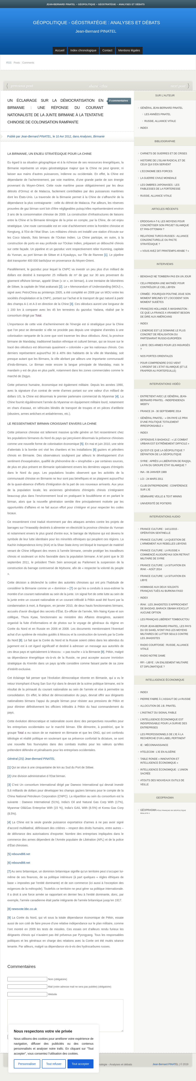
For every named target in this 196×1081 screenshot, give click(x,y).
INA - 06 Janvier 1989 (153, 472)
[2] (60, 286)
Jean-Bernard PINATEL (96, 31)
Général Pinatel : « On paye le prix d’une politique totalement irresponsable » (164, 422)
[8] (20, 640)
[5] (81, 443)
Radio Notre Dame (152, 655)
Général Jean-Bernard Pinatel (161, 107)
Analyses (86, 136)
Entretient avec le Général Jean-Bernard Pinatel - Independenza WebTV (163, 400)
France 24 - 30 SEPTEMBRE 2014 (160, 411)
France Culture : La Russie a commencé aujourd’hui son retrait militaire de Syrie (165, 554)
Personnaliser (27, 1064)
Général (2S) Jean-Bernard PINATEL (31, 758)
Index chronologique (83, 50)
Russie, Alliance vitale (160, 121)
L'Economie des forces (156, 171)
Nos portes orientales (156, 356)
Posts (17, 62)
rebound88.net (20, 854)
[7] (71, 588)
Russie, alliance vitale (156, 195)
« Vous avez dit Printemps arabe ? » (164, 250)
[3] (71, 304)
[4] (117, 396)
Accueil (59, 50)
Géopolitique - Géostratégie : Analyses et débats (96, 22)
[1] (105, 254)
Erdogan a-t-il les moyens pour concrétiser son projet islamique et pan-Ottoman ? (164, 225)
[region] (53, 1048)
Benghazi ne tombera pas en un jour (165, 276)
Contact (107, 50)
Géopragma (148, 810)
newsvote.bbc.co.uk (24, 909)
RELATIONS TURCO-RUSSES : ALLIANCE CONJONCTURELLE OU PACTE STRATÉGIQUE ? (164, 240)
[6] (94, 449)
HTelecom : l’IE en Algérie (158, 751)
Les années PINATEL (157, 114)
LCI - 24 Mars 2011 (151, 478)
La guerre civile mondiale (158, 178)
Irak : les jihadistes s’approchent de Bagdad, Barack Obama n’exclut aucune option (164, 608)
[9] (102, 651)
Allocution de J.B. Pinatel (158, 705)
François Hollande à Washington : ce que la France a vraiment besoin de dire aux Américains (165, 312)
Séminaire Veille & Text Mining (161, 496)
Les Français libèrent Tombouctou (164, 619)
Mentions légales (129, 50)
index (144, 127)
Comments (28, 62)
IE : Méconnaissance (154, 745)
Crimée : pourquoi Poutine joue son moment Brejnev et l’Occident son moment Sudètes (165, 298)
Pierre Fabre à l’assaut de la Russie (165, 699)
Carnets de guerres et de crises (163, 153)
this (103, 85)
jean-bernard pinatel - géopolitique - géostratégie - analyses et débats (95, 4)
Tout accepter (80, 1064)
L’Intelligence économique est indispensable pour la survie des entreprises (163, 723)
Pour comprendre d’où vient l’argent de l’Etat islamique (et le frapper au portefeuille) (163, 367)
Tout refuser (53, 1064)
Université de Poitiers (155, 503)
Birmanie (99, 136)
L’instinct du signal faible (158, 712)
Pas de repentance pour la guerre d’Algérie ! (19, 86)
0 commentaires (118, 100)
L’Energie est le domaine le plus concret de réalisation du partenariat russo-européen (162, 334)
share (93, 85)
